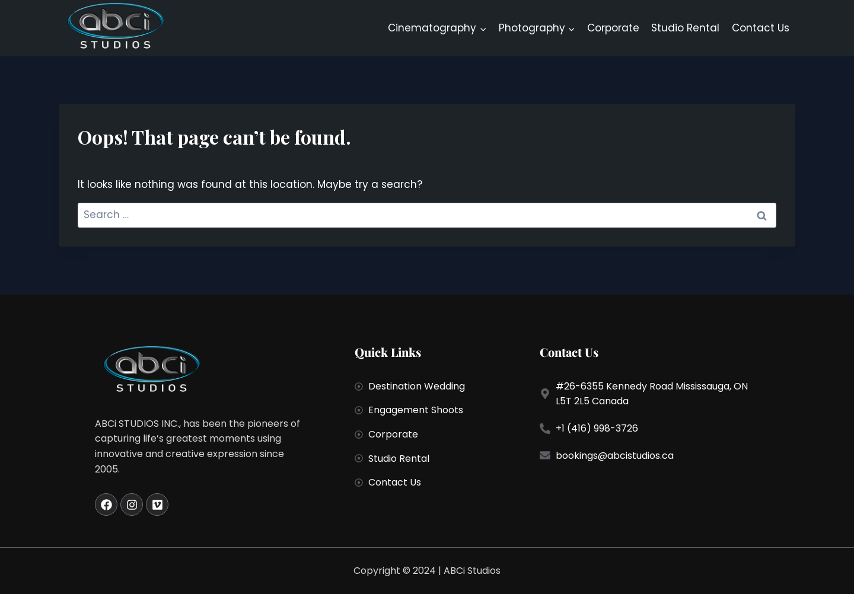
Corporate (613, 28)
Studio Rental (685, 28)
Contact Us (760, 28)
